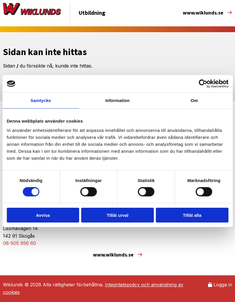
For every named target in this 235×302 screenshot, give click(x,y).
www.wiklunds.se (207, 13)
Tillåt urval (117, 214)
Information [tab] (117, 100)
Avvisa (43, 214)
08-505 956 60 (19, 243)
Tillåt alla (192, 214)
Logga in (220, 285)
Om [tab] (194, 100)
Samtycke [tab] (41, 100)
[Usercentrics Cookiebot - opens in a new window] (202, 83)
